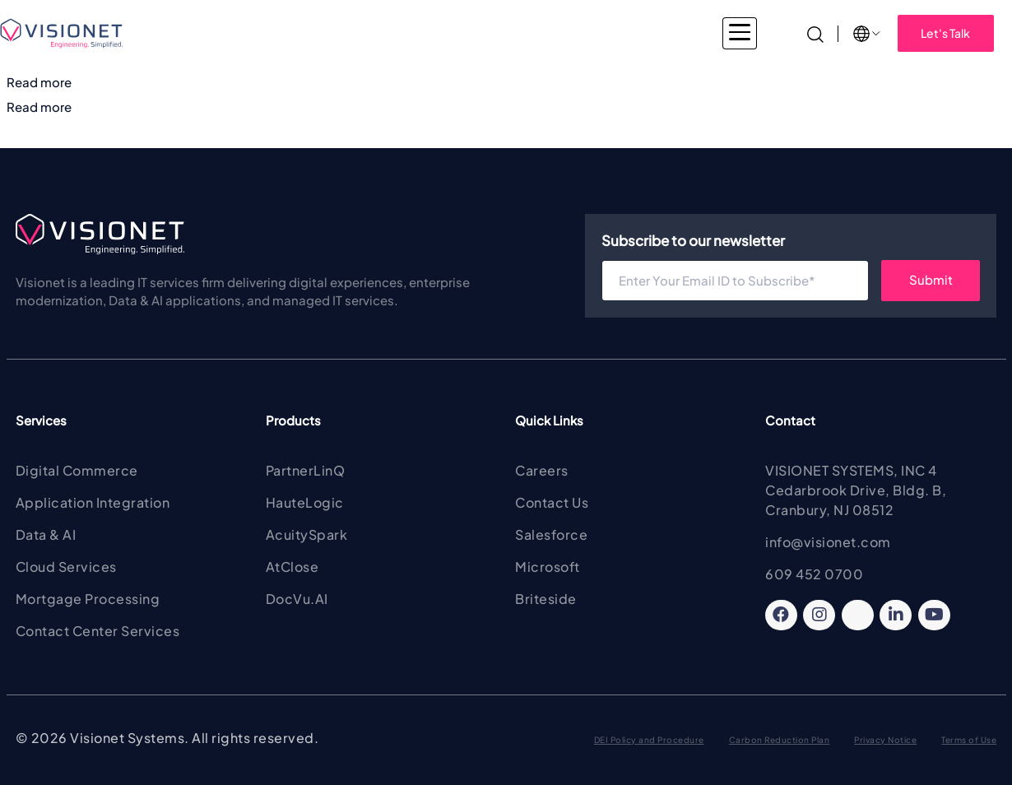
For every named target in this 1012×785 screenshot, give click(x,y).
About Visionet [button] (617, 33)
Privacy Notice (885, 740)
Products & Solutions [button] (478, 33)
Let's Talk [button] (945, 33)
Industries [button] (262, 33)
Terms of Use (968, 740)
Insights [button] (720, 33)
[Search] (815, 32)
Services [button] (355, 33)
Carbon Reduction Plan (779, 740)
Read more (39, 82)
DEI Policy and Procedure (649, 740)
